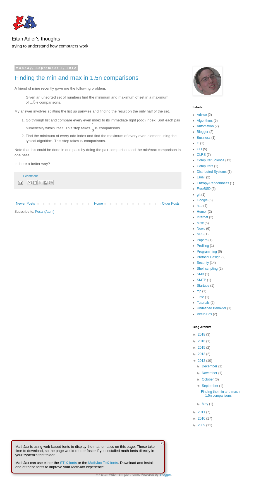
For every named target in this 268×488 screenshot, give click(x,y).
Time (200, 297)
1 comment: (31, 176)
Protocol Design (209, 257)
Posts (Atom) (44, 212)
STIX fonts (68, 463)
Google (202, 200)
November (210, 373)
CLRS (201, 155)
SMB (200, 274)
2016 (202, 341)
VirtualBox (204, 314)
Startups (203, 286)
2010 (202, 418)
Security (203, 263)
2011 (202, 412)
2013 (202, 354)
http (199, 206)
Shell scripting (207, 269)
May (205, 404)
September (210, 386)
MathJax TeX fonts (103, 463)
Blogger (202, 132)
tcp (199, 291)
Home (98, 203)
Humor (202, 212)
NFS (200, 234)
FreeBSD (203, 189)
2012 (202, 361)
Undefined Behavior (211, 308)
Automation (205, 126)
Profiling (203, 246)
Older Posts (171, 203)
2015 (202, 348)
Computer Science (210, 160)
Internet (202, 217)
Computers (205, 166)
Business (203, 138)
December (210, 366)
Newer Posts (25, 203)
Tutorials (203, 303)
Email (201, 177)
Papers (202, 240)
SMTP (201, 280)
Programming (207, 251)
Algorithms (205, 121)
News (201, 229)
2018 (202, 334)
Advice (202, 115)
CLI (199, 149)
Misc (200, 223)
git (198, 195)
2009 (202, 425)
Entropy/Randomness (213, 183)
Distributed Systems (212, 172)
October (208, 379)
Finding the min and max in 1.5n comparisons (76, 77)
